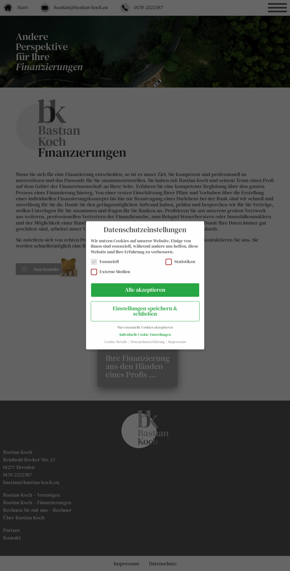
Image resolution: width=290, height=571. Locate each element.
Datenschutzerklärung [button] (147, 338)
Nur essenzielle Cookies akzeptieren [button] (145, 324)
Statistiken (180, 258)
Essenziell (105, 258)
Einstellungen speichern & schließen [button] (145, 307)
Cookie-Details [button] (116, 338)
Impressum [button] (177, 338)
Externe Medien (110, 268)
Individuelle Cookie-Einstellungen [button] (145, 331)
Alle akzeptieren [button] (145, 286)
